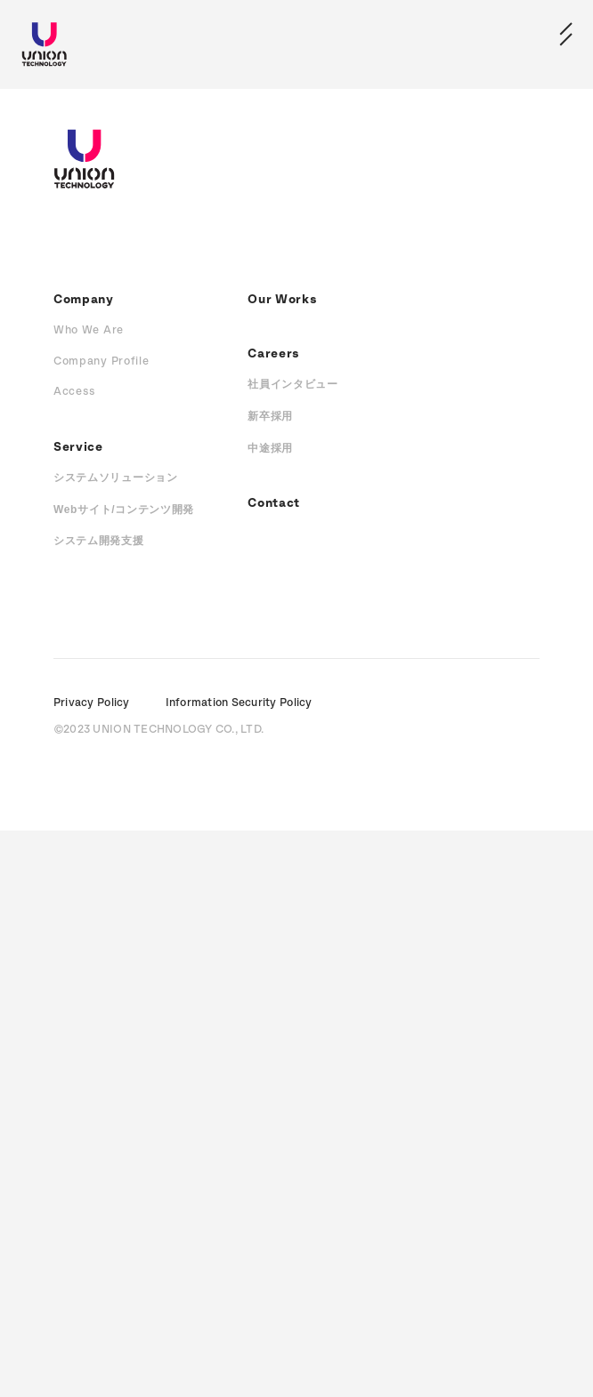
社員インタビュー (293, 384)
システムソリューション (115, 477)
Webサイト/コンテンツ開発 (123, 509)
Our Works (282, 299)
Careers (274, 354)
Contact (274, 503)
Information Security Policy (239, 703)
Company (83, 299)
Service (78, 447)
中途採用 (270, 448)
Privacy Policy (91, 703)
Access (74, 391)
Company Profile (101, 361)
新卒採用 (270, 416)
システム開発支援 (98, 540)
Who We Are (88, 330)
